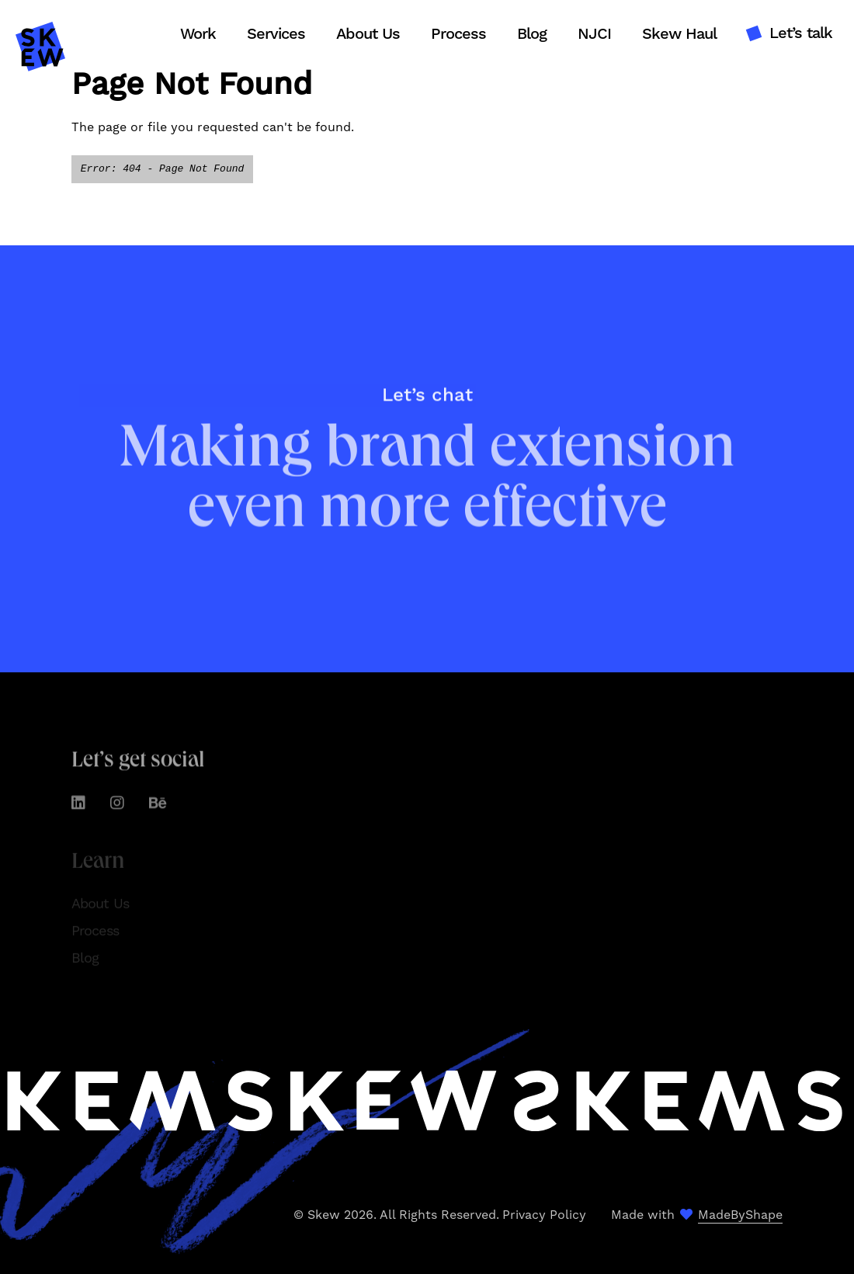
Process (458, 34)
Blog (532, 34)
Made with (697, 1215)
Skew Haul (679, 34)
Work (198, 34)
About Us (368, 34)
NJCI (594, 34)
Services (276, 34)
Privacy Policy (544, 1215)
